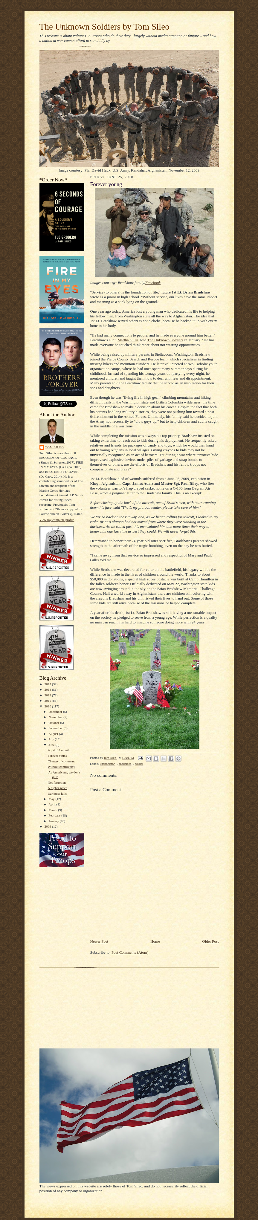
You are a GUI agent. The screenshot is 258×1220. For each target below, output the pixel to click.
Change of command (61, 761)
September (56, 728)
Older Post (210, 941)
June (51, 745)
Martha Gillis (127, 340)
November (55, 717)
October (54, 722)
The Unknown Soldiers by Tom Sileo (104, 26)
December (55, 711)
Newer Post (99, 941)
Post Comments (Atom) (130, 952)
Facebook (153, 282)
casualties (125, 763)
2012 (48, 695)
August (53, 734)
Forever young (57, 755)
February (54, 815)
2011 (48, 700)
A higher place (57, 788)
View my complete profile (56, 520)
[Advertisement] (160, 925)
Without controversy (61, 766)
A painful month (58, 750)
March (53, 810)
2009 (48, 826)
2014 (48, 684)
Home (155, 941)
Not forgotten (56, 782)
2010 (48, 706)
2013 (48, 689)
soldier (139, 763)
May (51, 799)
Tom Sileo (54, 447)
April (52, 804)
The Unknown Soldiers (165, 340)
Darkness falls (57, 793)
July (51, 739)
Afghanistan (107, 763)
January (54, 821)
